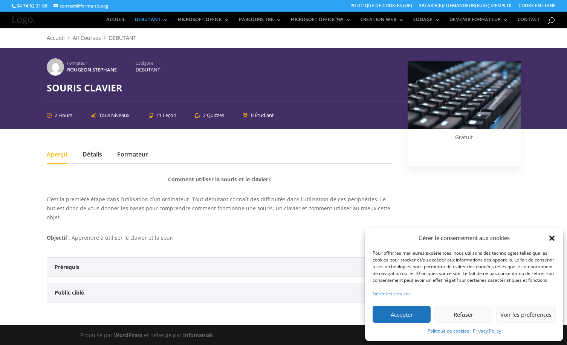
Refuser (463, 314)
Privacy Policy (487, 331)
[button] (552, 238)
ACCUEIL (115, 20)
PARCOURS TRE (256, 20)
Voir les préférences (526, 314)
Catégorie (144, 63)
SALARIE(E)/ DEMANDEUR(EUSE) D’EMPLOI (465, 6)
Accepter (402, 314)
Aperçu (57, 155)
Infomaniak (198, 335)
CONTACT (529, 20)
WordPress (128, 335)
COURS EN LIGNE (537, 6)
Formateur (77, 63)
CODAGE (423, 20)
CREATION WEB (378, 20)
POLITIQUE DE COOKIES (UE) (381, 6)
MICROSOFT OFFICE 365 (317, 20)
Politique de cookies (448, 331)
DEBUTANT (148, 20)
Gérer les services (392, 293)
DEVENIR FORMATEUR (475, 20)
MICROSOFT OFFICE (200, 20)
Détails (92, 155)
